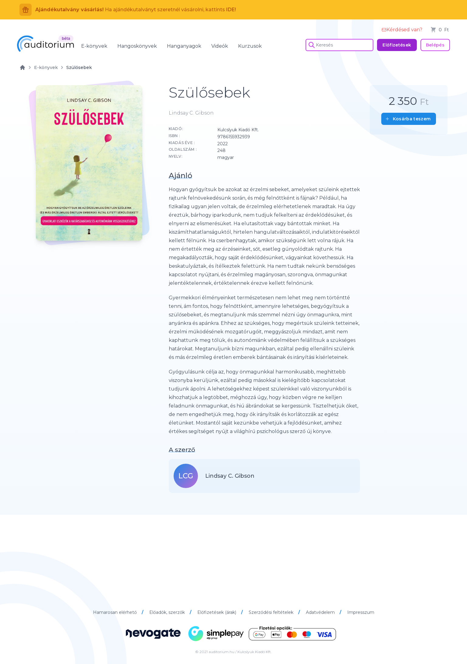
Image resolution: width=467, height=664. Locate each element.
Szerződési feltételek (272, 612)
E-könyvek (94, 46)
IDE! (231, 9)
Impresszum (360, 612)
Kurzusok (250, 46)
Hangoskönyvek (137, 46)
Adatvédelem (321, 612)
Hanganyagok (184, 46)
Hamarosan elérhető (115, 612)
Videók (219, 46)
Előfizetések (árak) (217, 612)
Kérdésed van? (402, 30)
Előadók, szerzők (167, 612)
